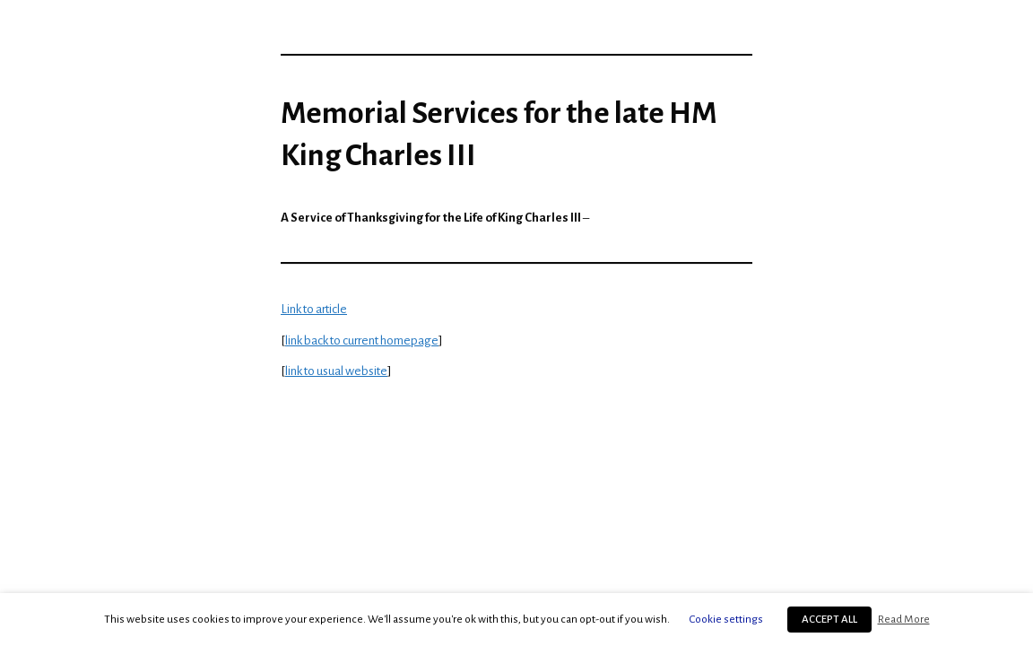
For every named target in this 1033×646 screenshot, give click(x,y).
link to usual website (336, 371)
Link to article (314, 309)
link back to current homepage (361, 340)
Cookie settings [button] (726, 619)
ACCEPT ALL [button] (829, 619)
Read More (904, 619)
